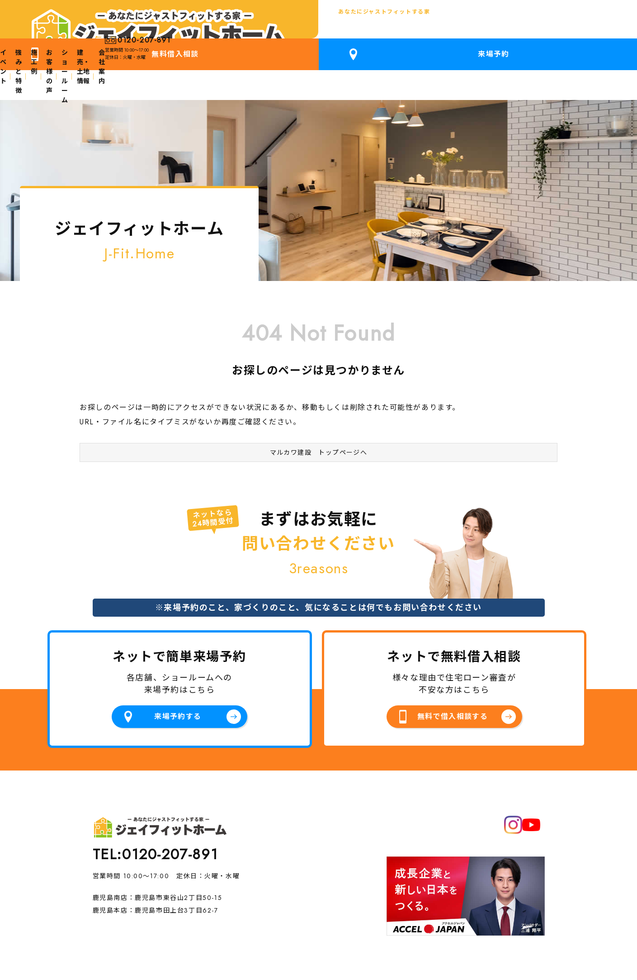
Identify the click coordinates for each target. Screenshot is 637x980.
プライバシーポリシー (128, 931)
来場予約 (593, 22)
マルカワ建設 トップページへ (318, 409)
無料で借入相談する (452, 678)
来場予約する (178, 678)
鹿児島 (50, 30)
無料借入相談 (506, 22)
